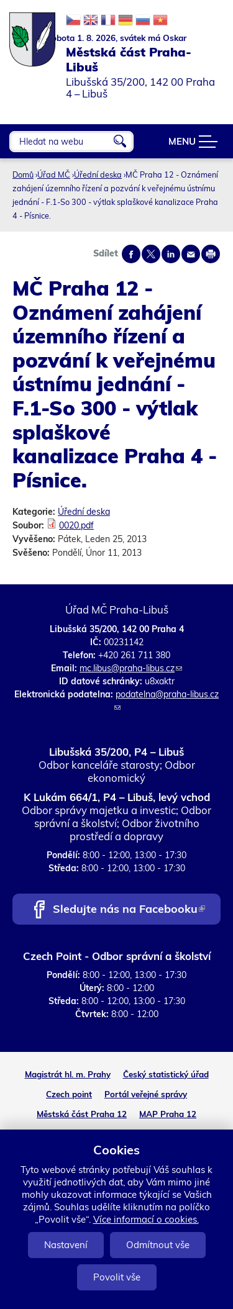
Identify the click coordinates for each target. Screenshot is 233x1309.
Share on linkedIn (171, 254)
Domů (23, 174)
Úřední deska (98, 174)
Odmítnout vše (158, 1245)
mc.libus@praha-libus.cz (131, 668)
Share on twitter (151, 254)
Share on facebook (131, 254)
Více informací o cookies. (146, 1219)
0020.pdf (76, 525)
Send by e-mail (190, 254)
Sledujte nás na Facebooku (129, 910)
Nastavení (66, 1245)
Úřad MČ (53, 174)
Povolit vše (116, 1277)
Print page (210, 254)
